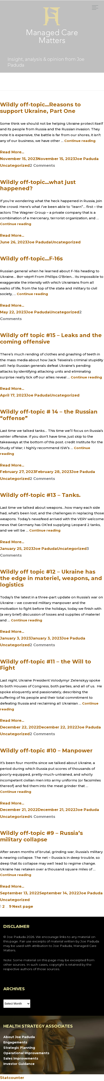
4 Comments (42, 816)
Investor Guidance (19, 1064)
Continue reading (80, 141)
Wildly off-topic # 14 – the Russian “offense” (49, 414)
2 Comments (42, 165)
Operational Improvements (26, 1053)
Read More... (12, 152)
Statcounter (12, 1077)
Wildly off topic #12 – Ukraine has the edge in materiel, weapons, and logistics (51, 578)
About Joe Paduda (19, 1037)
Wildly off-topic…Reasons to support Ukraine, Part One (40, 107)
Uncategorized (15, 165)
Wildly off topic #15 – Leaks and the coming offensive (51, 338)
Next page (22, 906)
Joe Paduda (87, 158)
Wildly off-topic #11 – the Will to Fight (45, 664)
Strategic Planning (19, 1048)
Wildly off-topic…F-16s (31, 258)
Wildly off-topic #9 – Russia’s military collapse (41, 836)
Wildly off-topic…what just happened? (38, 185)
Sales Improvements (20, 1058)
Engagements (15, 1042)
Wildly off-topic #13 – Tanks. (40, 495)
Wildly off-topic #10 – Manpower (46, 750)
